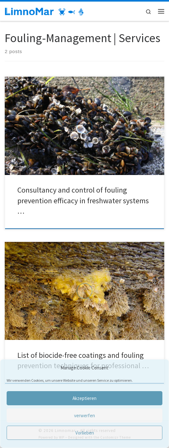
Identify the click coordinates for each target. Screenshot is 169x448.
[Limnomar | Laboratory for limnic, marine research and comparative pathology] (44, 11)
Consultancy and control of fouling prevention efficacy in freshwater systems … (83, 200)
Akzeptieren (84, 398)
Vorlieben (84, 433)
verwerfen (84, 415)
